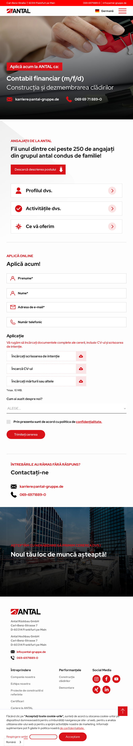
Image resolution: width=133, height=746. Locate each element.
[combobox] (14, 742)
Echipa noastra (20, 684)
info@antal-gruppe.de (114, 3)
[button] (104, 11)
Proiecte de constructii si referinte (27, 692)
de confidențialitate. (72, 728)
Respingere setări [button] (17, 736)
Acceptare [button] (73, 737)
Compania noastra (23, 677)
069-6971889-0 (91, 3)
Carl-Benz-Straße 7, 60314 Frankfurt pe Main (31, 3)
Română (11, 742)
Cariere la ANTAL (22, 708)
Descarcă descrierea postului (35, 169)
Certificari (17, 701)
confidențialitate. (89, 422)
